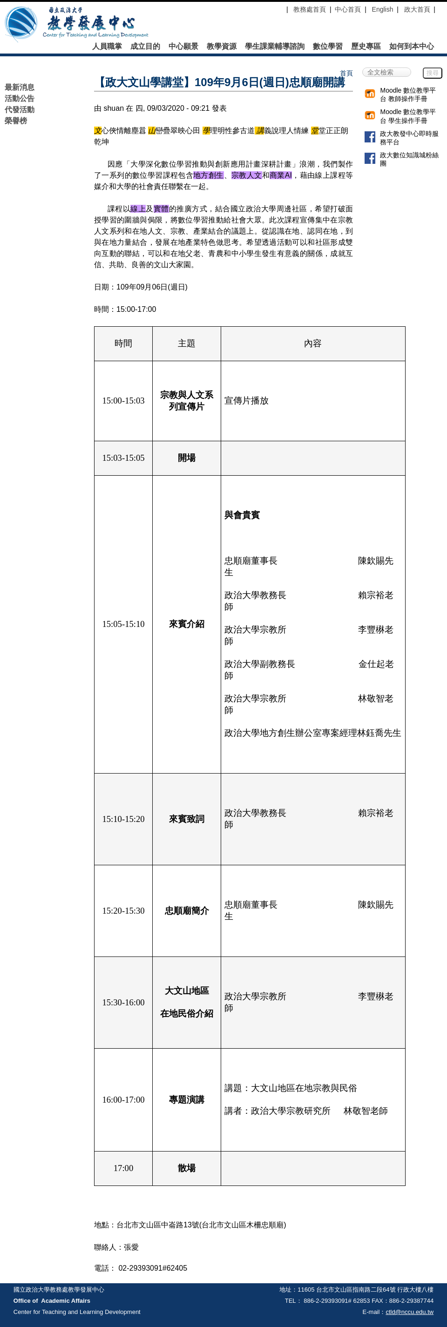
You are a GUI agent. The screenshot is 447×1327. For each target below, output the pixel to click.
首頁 (346, 73)
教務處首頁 (308, 9)
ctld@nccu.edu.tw (409, 1311)
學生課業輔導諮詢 (275, 46)
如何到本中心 (411, 46)
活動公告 (19, 98)
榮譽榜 (16, 121)
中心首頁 (348, 9)
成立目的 (145, 46)
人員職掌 (107, 46)
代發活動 (19, 110)
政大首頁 (417, 9)
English (382, 9)
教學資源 (222, 46)
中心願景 (183, 46)
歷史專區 (366, 46)
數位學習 (328, 46)
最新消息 (19, 87)
